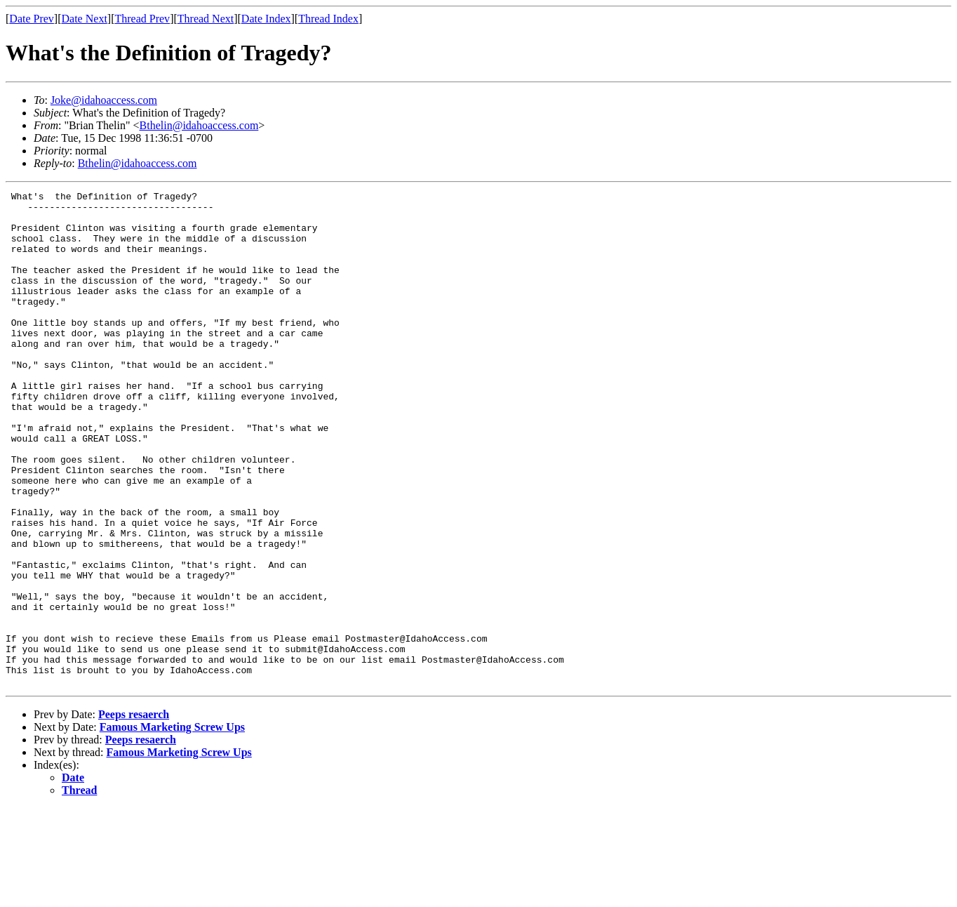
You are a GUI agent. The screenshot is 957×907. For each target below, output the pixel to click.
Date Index (266, 19)
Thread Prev (142, 19)
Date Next (84, 19)
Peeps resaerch (133, 813)
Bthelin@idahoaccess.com (199, 125)
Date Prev (31, 19)
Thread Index (328, 19)
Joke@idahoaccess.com (104, 100)
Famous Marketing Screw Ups (172, 826)
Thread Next (206, 19)
